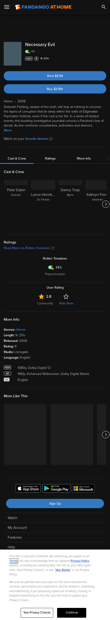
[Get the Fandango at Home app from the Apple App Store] (28, 489)
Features (15, 537)
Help (11, 547)
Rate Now (66, 303)
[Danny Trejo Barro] (70, 204)
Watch (12, 518)
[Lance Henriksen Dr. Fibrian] (43, 204)
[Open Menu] (6, 7)
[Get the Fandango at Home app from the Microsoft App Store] (83, 489)
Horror (21, 330)
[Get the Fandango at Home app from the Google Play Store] (56, 489)
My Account (17, 527)
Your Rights (62, 570)
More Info (84, 158)
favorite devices (38, 139)
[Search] (104, 7)
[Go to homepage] (43, 7)
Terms (13, 561)
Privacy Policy (80, 561)
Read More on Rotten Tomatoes (29, 248)
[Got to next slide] (105, 204)
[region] (55, 585)
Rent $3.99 (55, 76)
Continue (72, 612)
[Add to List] (104, 58)
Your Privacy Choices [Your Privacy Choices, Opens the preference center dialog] (37, 612)
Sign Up (55, 504)
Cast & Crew (17, 158)
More (8, 130)
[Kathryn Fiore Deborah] (97, 204)
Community (45, 303)
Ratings (50, 158)
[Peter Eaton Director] (16, 204)
